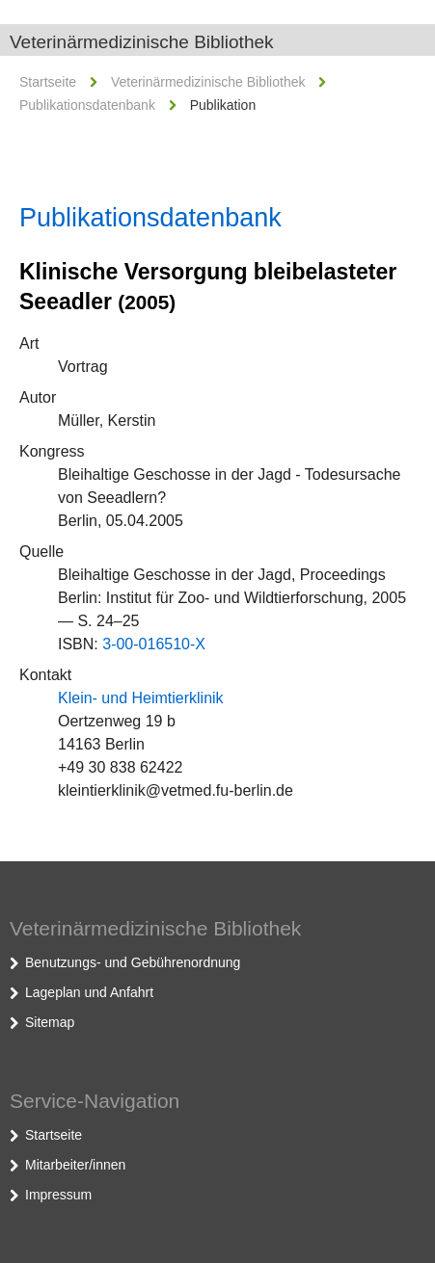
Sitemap (49, 1022)
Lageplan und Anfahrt (89, 992)
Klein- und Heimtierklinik (141, 698)
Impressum (58, 1194)
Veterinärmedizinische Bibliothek (142, 42)
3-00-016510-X (153, 644)
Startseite (47, 82)
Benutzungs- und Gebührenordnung (132, 962)
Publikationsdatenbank (87, 105)
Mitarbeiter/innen (75, 1164)
